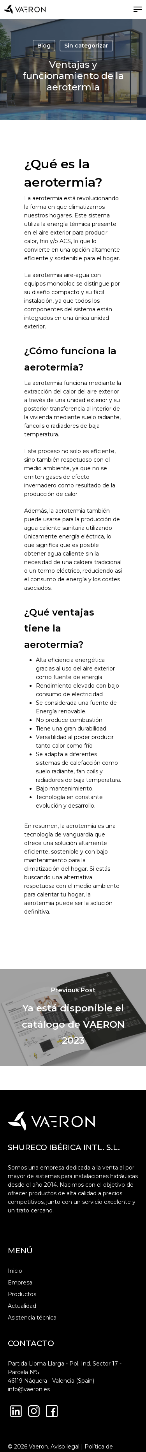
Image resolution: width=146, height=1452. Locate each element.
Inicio (15, 1270)
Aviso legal (65, 1446)
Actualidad (22, 1305)
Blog (44, 45)
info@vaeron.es (29, 1389)
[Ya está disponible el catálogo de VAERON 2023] (73, 1017)
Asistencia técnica (32, 1317)
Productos (22, 1294)
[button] (138, 9)
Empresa (20, 1282)
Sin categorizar (86, 45)
